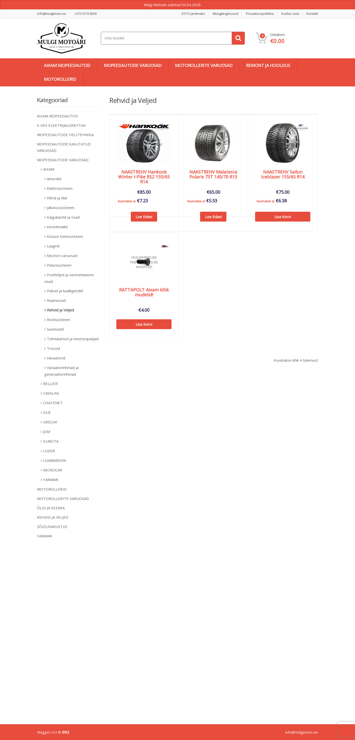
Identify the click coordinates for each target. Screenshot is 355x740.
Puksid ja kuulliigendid (65, 290)
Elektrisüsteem (59, 188)
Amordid (54, 178)
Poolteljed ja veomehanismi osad (69, 278)
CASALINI (51, 393)
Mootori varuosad (62, 255)
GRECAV (50, 421)
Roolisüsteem (58, 319)
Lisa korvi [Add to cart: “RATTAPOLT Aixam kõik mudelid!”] (144, 324)
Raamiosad (56, 300)
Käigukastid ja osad (63, 217)
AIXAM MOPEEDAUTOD (67, 65)
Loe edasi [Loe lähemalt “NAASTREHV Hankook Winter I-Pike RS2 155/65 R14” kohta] (144, 216)
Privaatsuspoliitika (260, 14)
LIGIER (49, 450)
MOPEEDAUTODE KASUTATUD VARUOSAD (64, 147)
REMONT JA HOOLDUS (268, 65)
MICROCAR (52, 469)
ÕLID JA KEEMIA (51, 507)
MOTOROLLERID (60, 79)
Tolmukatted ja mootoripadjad (73, 338)
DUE (47, 412)
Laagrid (53, 245)
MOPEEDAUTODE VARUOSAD (132, 65)
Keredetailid (57, 226)
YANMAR (50, 479)
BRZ (65, 732)
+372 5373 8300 (85, 14)
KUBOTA (50, 441)
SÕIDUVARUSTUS (52, 526)
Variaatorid (56, 357)
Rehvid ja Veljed (60, 309)
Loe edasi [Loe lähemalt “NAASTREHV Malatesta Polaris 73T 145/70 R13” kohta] (213, 216)
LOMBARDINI (54, 460)
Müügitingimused (225, 14)
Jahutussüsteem (60, 207)
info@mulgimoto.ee (51, 14)
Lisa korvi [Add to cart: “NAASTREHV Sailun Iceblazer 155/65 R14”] (282, 216)
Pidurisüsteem (59, 265)
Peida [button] (206, 4)
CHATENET (53, 402)
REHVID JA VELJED (52, 517)
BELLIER (50, 383)
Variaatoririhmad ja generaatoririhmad (61, 371)
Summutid (55, 329)
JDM (46, 431)
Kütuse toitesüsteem (65, 236)
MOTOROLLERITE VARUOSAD (203, 65)
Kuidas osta (290, 14)
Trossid (53, 348)
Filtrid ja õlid (57, 197)
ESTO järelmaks (193, 14)
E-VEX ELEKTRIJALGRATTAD (61, 125)
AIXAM (48, 169)
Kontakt (312, 14)
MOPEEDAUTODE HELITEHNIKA (65, 134)
